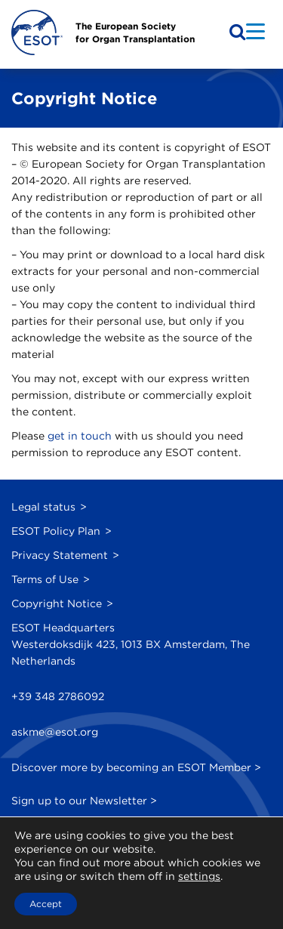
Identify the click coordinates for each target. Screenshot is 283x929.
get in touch (80, 436)
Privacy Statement (59, 555)
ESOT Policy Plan (55, 531)
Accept (45, 903)
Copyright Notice (56, 603)
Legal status (43, 507)
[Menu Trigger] (255, 30)
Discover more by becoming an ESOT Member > (136, 767)
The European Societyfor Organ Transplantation (135, 32)
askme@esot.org (54, 732)
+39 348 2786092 (57, 696)
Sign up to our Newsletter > (84, 801)
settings (199, 876)
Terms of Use (44, 579)
